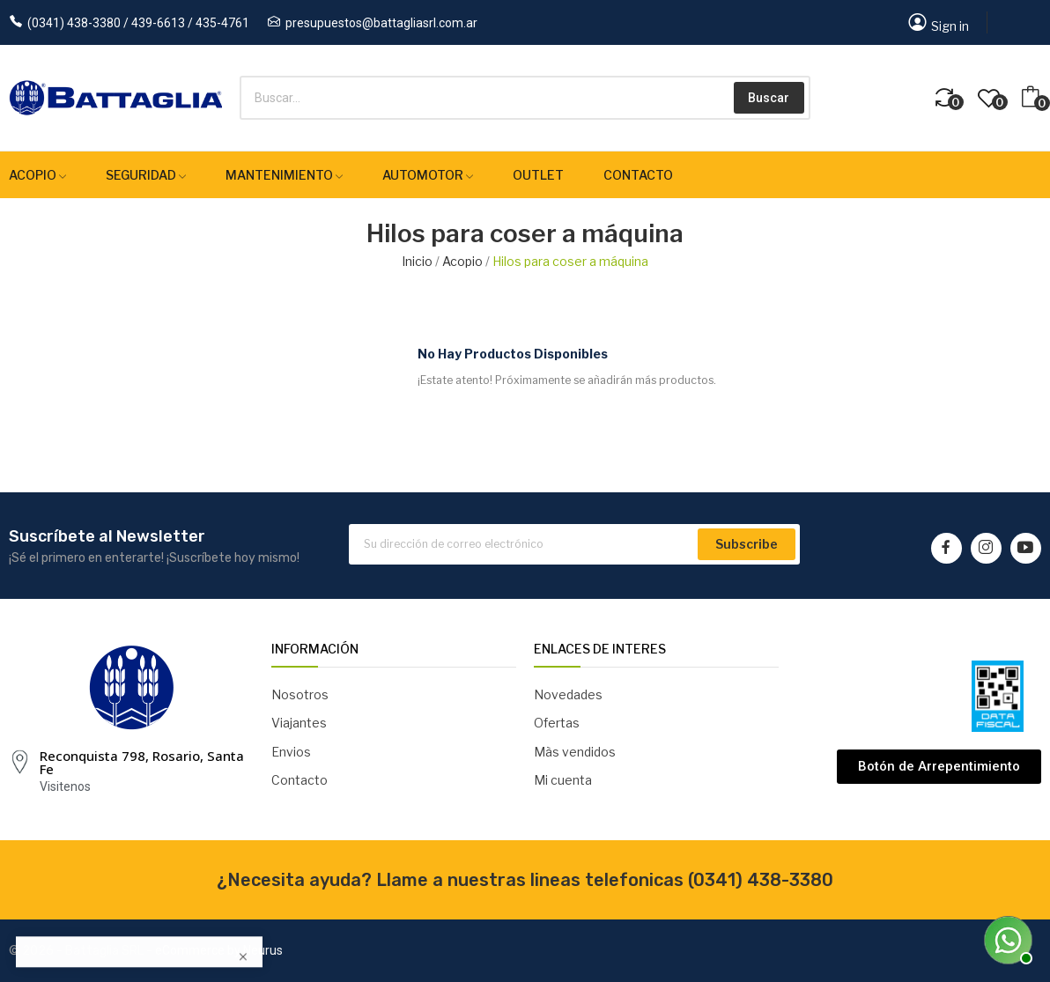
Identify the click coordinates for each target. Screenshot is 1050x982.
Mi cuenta (563, 779)
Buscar (768, 98)
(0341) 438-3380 (760, 879)
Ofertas (557, 722)
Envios (291, 751)
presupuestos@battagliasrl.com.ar (381, 23)
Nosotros (300, 694)
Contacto (299, 779)
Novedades (568, 694)
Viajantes (299, 722)
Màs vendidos (575, 751)
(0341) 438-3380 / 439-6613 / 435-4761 (138, 23)
